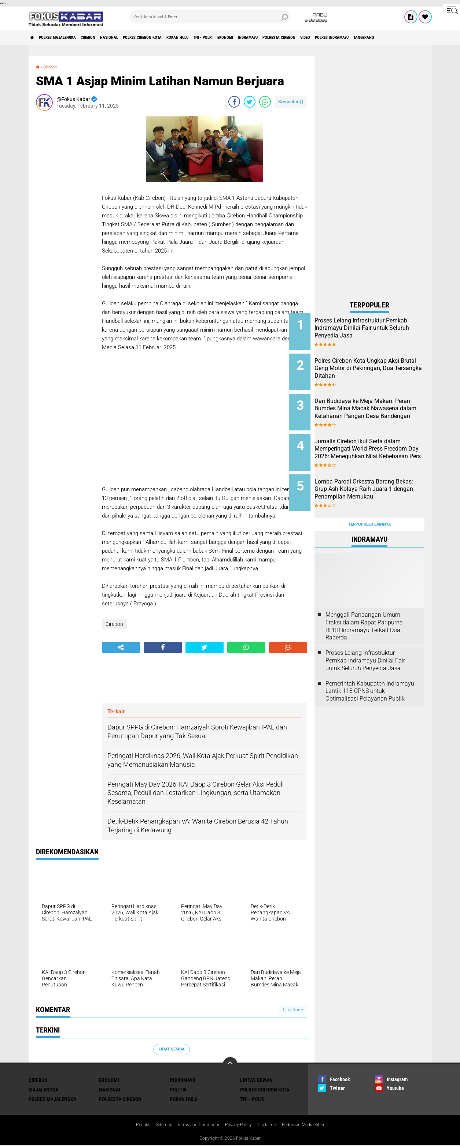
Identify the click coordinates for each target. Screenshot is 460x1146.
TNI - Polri (266, 38)
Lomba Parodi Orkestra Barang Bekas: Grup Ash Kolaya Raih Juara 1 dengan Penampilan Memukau (376, 479)
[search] (210, 16)
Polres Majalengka (69, 38)
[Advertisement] (65, 226)
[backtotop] (230, 1064)
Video (406, 38)
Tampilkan (292, 1009)
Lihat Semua (171, 1049)
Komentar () (290, 101)
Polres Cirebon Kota (184, 38)
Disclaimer (271, 1125)
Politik (178, 1090)
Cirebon (111, 38)
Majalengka (43, 1090)
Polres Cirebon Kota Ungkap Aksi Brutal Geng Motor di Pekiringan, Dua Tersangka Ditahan (376, 369)
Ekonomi (297, 38)
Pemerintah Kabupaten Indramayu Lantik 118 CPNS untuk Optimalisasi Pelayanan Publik (369, 671)
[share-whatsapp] (265, 102)
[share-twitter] (249, 102)
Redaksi (132, 1125)
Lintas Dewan (256, 1080)
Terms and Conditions (193, 1125)
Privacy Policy (239, 1125)
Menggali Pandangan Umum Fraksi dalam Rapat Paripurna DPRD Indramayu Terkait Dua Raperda (364, 606)
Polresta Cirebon (370, 38)
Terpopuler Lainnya (369, 504)
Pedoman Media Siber (312, 1125)
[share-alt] (121, 647)
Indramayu (328, 38)
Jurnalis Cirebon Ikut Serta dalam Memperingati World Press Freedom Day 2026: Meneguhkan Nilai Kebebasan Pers (378, 446)
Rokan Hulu (231, 38)
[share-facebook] (234, 102)
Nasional (140, 38)
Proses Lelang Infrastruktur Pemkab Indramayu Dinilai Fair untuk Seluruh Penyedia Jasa (376, 332)
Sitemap (155, 1125)
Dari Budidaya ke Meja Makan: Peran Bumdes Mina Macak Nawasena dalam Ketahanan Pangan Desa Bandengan (379, 406)
